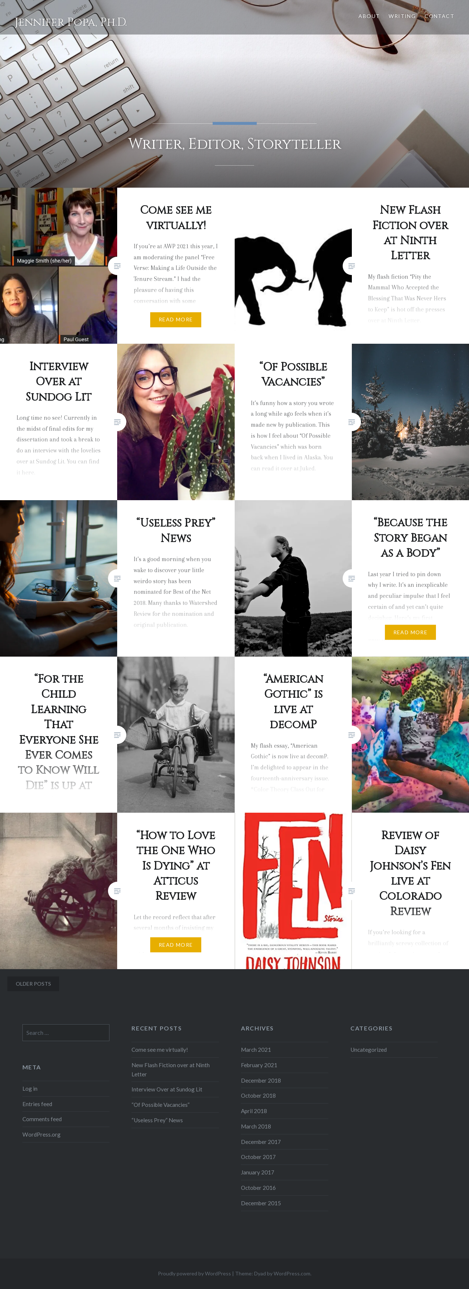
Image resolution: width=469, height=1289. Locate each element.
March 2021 (256, 1049)
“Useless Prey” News (157, 1120)
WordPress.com (292, 1273)
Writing (402, 16)
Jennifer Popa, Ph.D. (71, 22)
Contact (439, 16)
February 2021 (259, 1065)
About (369, 16)
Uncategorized (368, 1049)
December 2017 (261, 1141)
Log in (29, 1088)
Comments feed (42, 1119)
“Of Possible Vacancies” (160, 1104)
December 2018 (261, 1080)
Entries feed (37, 1104)
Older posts (33, 984)
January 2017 (257, 1172)
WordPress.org (41, 1134)
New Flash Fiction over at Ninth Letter (170, 1069)
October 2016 (258, 1187)
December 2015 (261, 1203)
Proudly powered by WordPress (194, 1273)
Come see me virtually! (159, 1049)
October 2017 (258, 1156)
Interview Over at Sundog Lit (166, 1089)
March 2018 (256, 1126)
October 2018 (258, 1095)
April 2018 (254, 1111)
